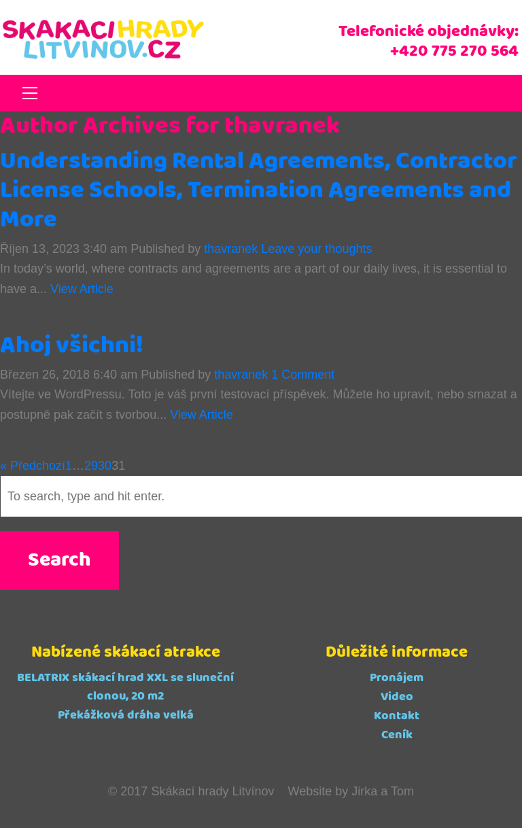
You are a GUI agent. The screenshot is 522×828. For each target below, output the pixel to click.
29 (91, 465)
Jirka (364, 791)
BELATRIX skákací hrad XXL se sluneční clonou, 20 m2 (125, 687)
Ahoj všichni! (71, 345)
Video (397, 696)
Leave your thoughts (316, 249)
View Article (82, 289)
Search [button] (59, 560)
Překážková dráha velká (126, 715)
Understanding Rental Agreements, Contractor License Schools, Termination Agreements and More (258, 190)
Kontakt (396, 715)
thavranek (231, 249)
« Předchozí (32, 465)
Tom (402, 791)
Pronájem (396, 677)
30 (104, 465)
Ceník (397, 734)
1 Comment (302, 374)
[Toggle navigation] (30, 93)
